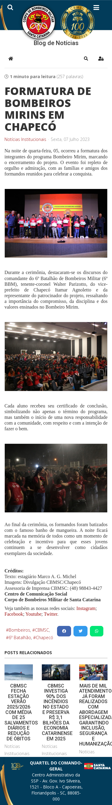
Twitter (50, 614)
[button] (86, 58)
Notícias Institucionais (25, 139)
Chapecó (44, 637)
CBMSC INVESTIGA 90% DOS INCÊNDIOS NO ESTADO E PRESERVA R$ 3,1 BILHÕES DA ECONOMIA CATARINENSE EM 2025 (57, 712)
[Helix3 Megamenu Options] (96, 8)
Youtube (33, 614)
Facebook (13, 614)
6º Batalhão (20, 637)
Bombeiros (19, 630)
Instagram (86, 608)
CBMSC (42, 630)
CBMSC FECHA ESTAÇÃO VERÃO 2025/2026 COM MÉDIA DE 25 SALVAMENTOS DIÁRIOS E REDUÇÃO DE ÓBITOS (21, 712)
